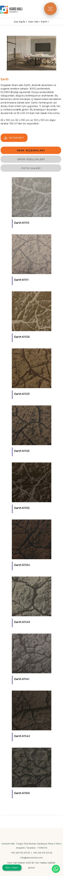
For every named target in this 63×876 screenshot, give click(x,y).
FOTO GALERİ (31, 168)
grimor (31, 867)
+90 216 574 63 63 (20, 852)
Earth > (45, 21)
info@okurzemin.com (31, 857)
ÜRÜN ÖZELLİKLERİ (31, 159)
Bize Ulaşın (12, 867)
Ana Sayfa (20, 21)
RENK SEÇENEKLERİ (31, 150)
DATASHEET (14, 137)
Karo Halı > (34, 21)
